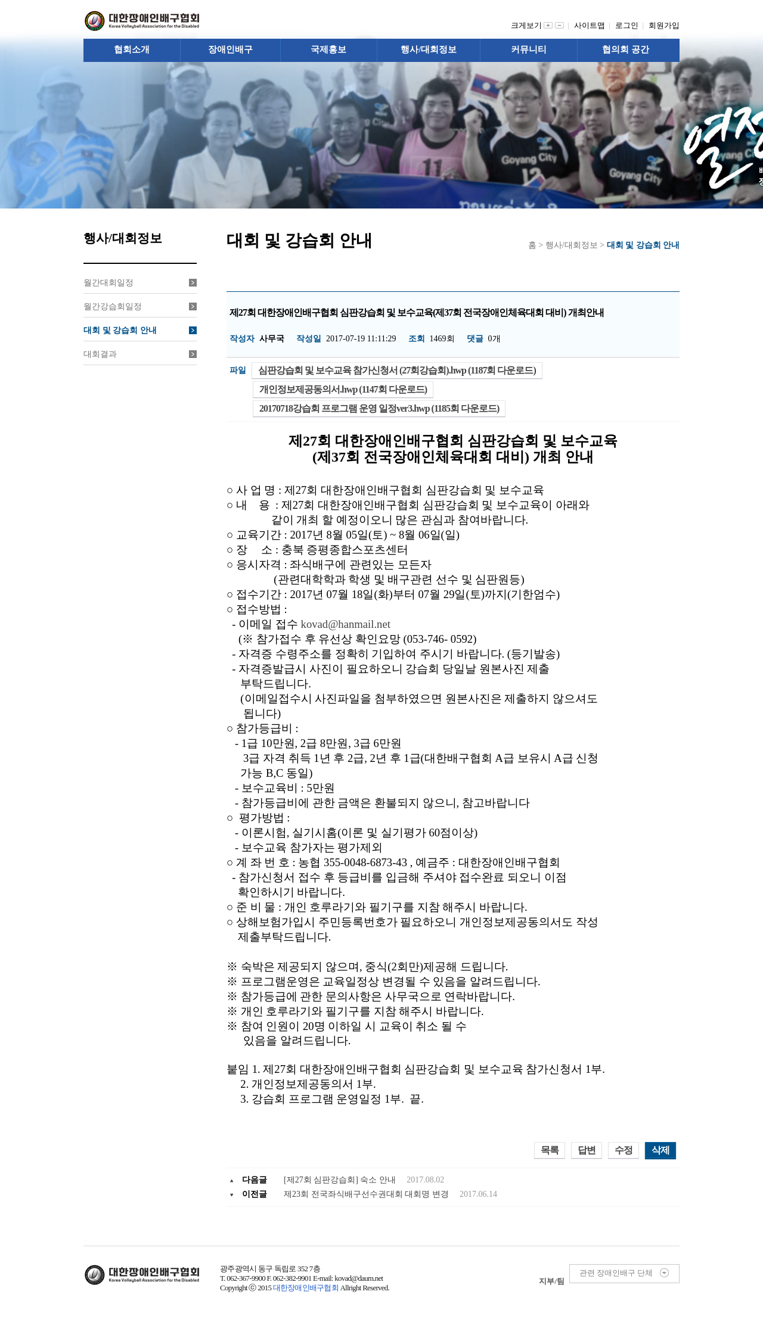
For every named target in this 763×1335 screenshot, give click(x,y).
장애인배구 (230, 49)
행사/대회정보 (429, 49)
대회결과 (140, 354)
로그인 (629, 25)
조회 (416, 338)
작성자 (242, 338)
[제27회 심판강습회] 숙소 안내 (341, 1179)
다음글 (254, 1179)
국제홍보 (328, 49)
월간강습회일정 (140, 306)
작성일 (308, 338)
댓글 (475, 338)
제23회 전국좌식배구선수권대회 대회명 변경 (367, 1194)
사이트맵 (591, 25)
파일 (237, 370)
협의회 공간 (625, 49)
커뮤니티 (529, 49)
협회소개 (132, 49)
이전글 (254, 1194)
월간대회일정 (140, 282)
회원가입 (664, 25)
